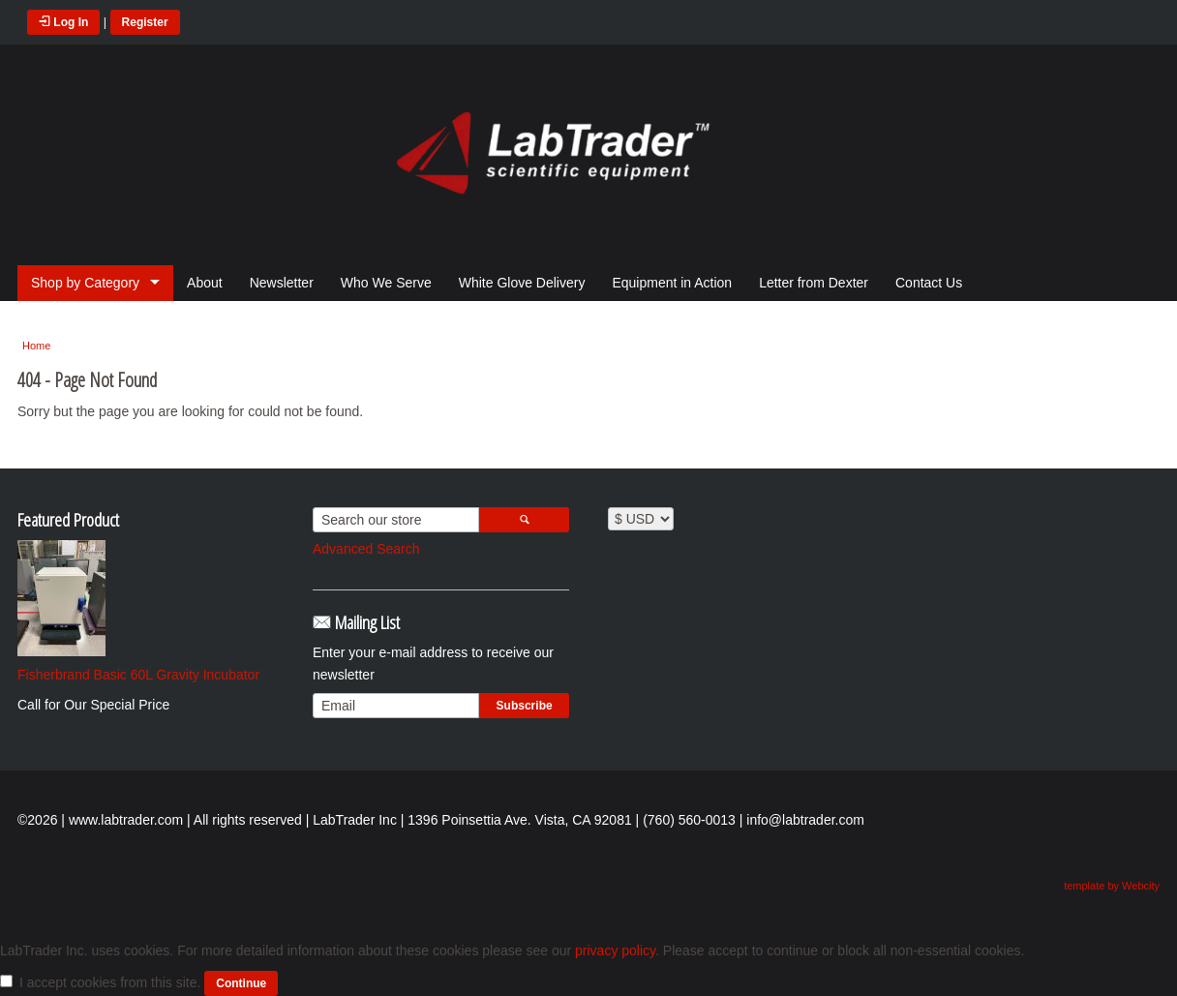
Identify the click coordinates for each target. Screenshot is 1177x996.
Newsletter (282, 282)
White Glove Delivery (522, 282)
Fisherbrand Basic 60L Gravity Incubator (138, 674)
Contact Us (928, 282)
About (205, 282)
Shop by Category (85, 282)
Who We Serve (386, 282)
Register (145, 22)
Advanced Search (366, 549)
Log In (63, 22)
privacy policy (615, 950)
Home (36, 345)
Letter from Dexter (813, 282)
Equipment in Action (672, 282)
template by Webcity (1112, 885)
